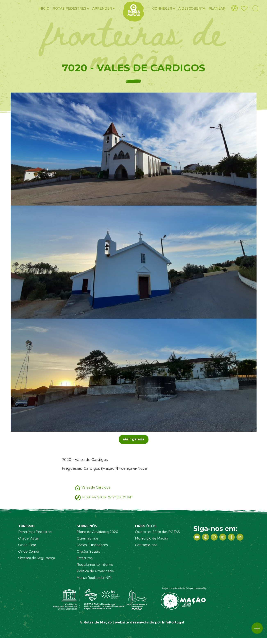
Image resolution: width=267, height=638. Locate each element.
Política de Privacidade (95, 571)
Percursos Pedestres (35, 532)
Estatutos (84, 558)
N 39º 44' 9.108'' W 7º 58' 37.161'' (107, 497)
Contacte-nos (146, 545)
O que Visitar (28, 538)
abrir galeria (133, 439)
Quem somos (87, 538)
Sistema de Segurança (36, 558)
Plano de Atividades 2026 (97, 532)
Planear (217, 8)
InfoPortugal (173, 622)
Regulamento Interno (95, 565)
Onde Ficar (27, 545)
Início (43, 8)
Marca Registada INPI (94, 578)
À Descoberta (191, 8)
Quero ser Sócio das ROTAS (157, 532)
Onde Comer (29, 551)
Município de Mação (151, 538)
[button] (257, 628)
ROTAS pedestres (71, 8)
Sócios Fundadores (92, 545)
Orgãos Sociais (88, 551)
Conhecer (163, 8)
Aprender (103, 8)
